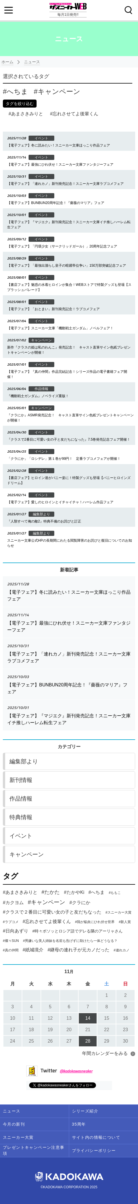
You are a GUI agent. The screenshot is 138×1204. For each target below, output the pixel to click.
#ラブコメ (11, 922)
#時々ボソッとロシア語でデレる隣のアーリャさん (77, 931)
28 (87, 1041)
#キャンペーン (46, 902)
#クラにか (79, 902)
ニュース (32, 62)
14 (87, 1018)
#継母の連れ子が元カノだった (79, 949)
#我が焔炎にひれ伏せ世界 (95, 922)
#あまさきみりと (20, 892)
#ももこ (115, 893)
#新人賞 (125, 922)
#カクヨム (13, 902)
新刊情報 (20, 780)
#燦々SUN (11, 941)
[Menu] (8, 10)
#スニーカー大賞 (118, 912)
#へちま (96, 892)
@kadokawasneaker (76, 1071)
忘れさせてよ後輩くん (74, 113)
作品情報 (20, 798)
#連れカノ (121, 950)
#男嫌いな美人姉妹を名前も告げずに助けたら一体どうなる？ (70, 941)
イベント (20, 836)
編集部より (23, 761)
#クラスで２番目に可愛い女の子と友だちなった (52, 912)
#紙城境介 (33, 949)
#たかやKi (74, 892)
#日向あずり (15, 930)
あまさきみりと (26, 113)
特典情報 (20, 817)
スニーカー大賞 (18, 1137)
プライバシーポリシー (94, 1150)
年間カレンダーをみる (105, 1053)
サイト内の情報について (96, 1137)
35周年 (79, 1124)
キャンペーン (57, 91)
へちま (15, 91)
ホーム (7, 62)
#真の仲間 (11, 950)
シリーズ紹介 (85, 1111)
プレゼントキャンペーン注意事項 (34, 1150)
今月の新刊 (14, 1124)
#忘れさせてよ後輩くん (47, 921)
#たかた (50, 892)
